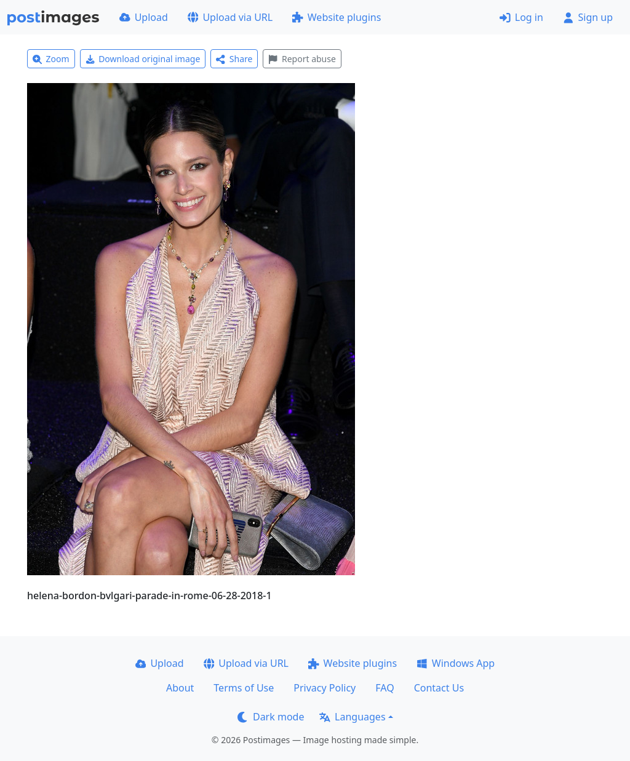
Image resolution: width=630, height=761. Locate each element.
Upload (143, 17)
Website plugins (336, 17)
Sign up (588, 17)
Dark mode (270, 716)
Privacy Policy (324, 688)
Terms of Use (243, 688)
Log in (521, 17)
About (180, 688)
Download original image (143, 59)
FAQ (384, 688)
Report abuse (301, 59)
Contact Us (439, 688)
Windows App (456, 663)
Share (234, 59)
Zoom (51, 59)
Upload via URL (230, 17)
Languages (352, 716)
